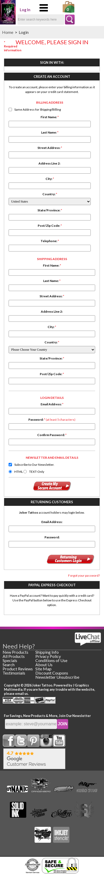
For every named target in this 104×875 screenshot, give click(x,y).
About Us (44, 664)
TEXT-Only (36, 472)
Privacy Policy (48, 656)
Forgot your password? (84, 575)
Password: (51, 419)
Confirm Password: (52, 434)
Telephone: (50, 241)
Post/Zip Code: (50, 225)
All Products (14, 656)
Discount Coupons (51, 672)
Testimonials (14, 672)
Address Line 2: (49, 163)
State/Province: (49, 210)
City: (50, 178)
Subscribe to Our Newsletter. (34, 465)
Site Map (43, 668)
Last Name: (49, 132)
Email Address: (52, 404)
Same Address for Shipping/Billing (37, 109)
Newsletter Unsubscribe (57, 677)
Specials (10, 660)
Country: (49, 194)
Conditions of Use (51, 660)
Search (9, 664)
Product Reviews (18, 668)
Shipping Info (47, 652)
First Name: (50, 117)
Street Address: (49, 147)
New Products (15, 652)
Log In (25, 10)
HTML (18, 472)
